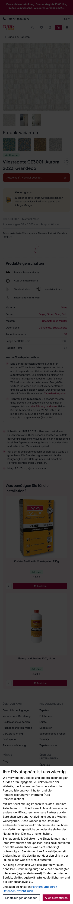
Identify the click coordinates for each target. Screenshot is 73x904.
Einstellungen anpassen (21, 898)
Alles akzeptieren (56, 898)
